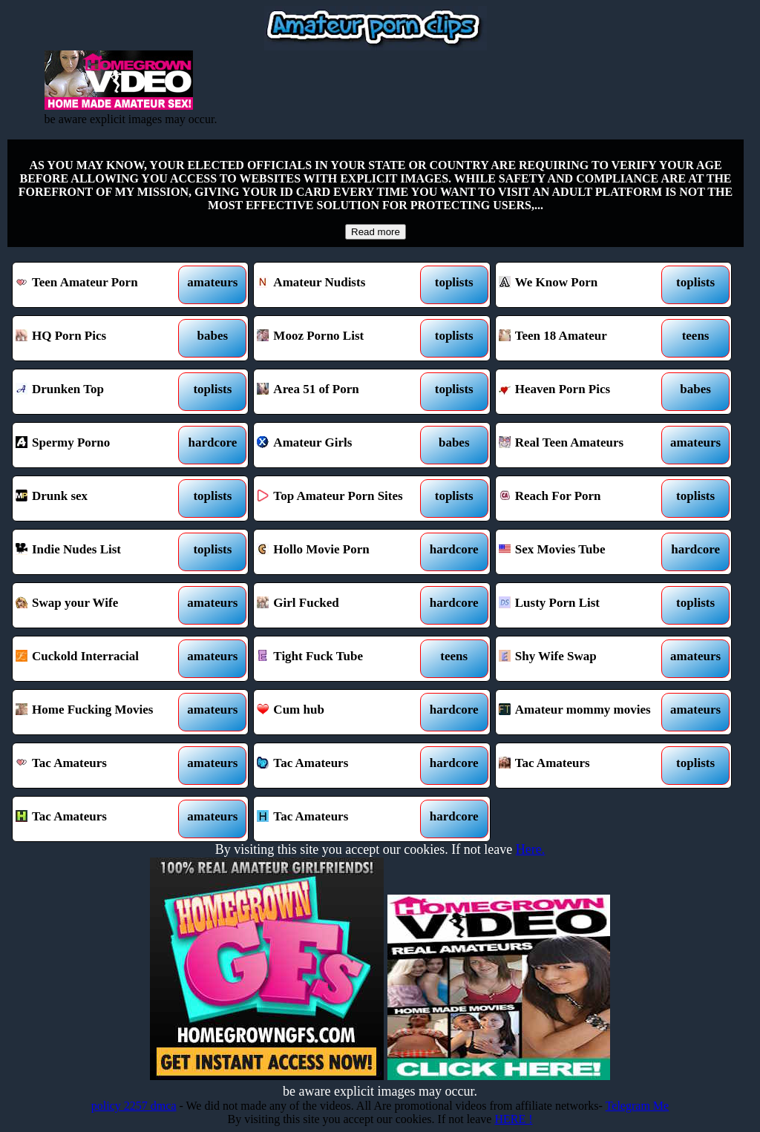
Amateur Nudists (341, 285)
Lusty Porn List (583, 605)
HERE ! (513, 1119)
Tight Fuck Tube (341, 658)
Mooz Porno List (341, 338)
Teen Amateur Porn (100, 285)
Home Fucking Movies (100, 712)
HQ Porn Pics (100, 338)
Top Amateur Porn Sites (341, 498)
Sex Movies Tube (583, 552)
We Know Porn (583, 285)
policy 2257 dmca (134, 1105)
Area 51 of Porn (341, 391)
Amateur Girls (341, 445)
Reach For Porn (583, 498)
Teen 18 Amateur (583, 338)
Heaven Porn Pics (583, 391)
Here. (530, 849)
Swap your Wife (100, 605)
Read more (375, 231)
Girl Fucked (341, 605)
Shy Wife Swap (583, 658)
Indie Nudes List (100, 552)
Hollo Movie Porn (341, 552)
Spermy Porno (100, 445)
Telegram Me (637, 1105)
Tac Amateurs (100, 765)
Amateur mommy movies (583, 712)
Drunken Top (100, 391)
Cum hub (341, 712)
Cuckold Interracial (100, 658)
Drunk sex (100, 498)
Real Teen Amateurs (583, 445)
